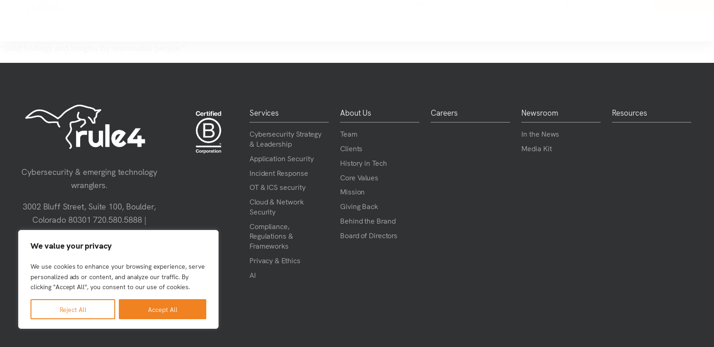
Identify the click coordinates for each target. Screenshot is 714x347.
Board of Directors (369, 235)
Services (311, 21)
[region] (118, 279)
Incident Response (279, 173)
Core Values (359, 177)
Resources (510, 20)
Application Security (282, 158)
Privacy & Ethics (275, 260)
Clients (351, 148)
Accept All (163, 309)
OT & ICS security (278, 187)
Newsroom (457, 21)
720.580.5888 (117, 219)
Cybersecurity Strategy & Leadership (285, 138)
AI (253, 275)
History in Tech (363, 163)
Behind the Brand (368, 220)
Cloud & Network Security (277, 206)
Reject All (73, 309)
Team (348, 133)
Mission (352, 191)
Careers (409, 20)
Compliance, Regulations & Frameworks (272, 236)
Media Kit (536, 148)
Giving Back (359, 206)
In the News (540, 133)
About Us (363, 21)
